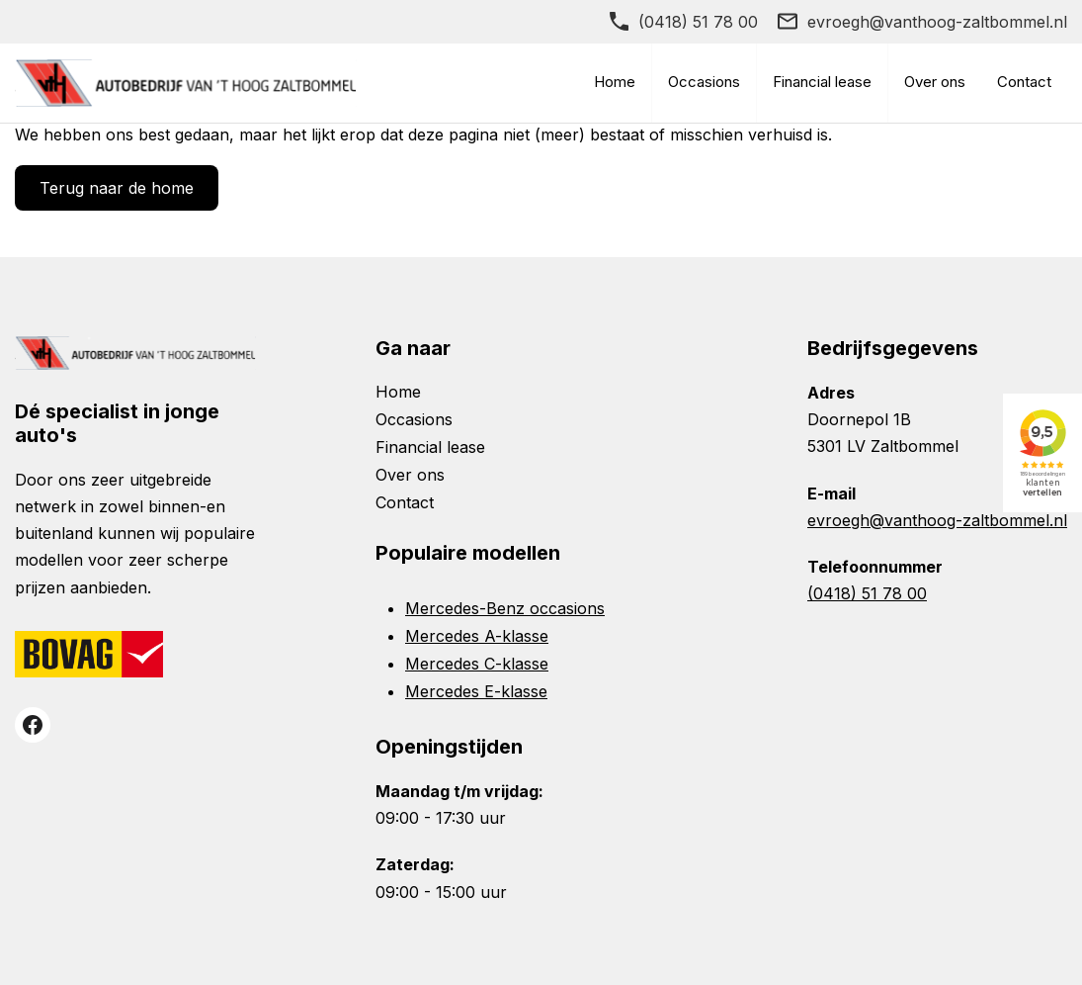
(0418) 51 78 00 (698, 22)
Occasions (704, 81)
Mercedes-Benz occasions (505, 608)
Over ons (934, 81)
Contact (1024, 81)
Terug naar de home (117, 188)
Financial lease (822, 81)
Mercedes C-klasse (476, 663)
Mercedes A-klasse (476, 636)
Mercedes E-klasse (476, 691)
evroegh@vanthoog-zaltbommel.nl (937, 22)
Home (614, 81)
